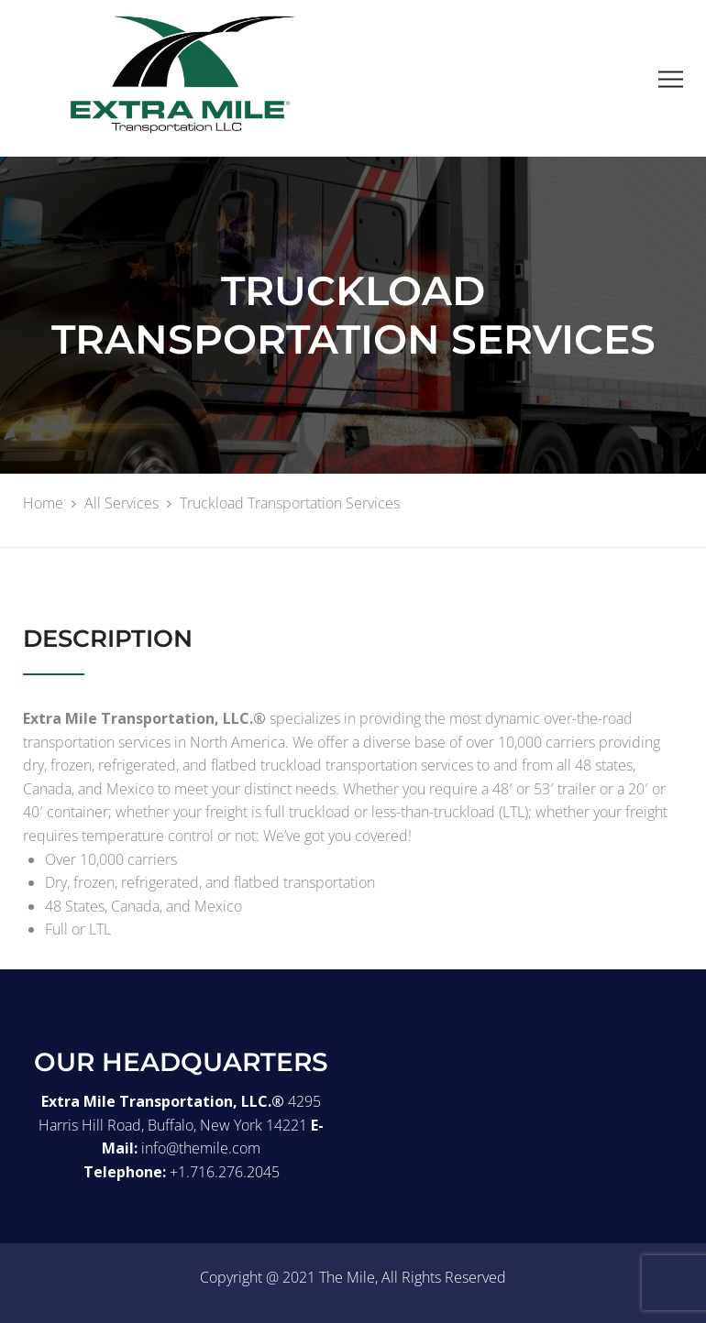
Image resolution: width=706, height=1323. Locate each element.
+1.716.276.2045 (225, 1172)
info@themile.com (200, 1148)
